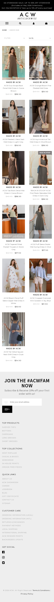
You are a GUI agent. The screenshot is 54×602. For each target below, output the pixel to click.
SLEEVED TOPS (9, 427)
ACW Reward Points (12, 536)
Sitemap (6, 503)
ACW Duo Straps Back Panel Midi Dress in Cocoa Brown (13, 88)
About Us (7, 479)
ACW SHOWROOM (10, 482)
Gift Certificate (10, 496)
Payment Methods (11, 526)
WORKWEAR (8, 460)
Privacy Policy (27, 594)
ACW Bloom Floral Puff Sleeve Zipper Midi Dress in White (13, 300)
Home (4, 30)
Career (6, 486)
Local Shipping (10, 529)
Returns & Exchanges (13, 522)
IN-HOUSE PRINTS (10, 463)
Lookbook (7, 489)
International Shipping (14, 533)
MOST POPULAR (9, 453)
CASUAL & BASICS (10, 457)
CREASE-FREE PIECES (12, 467)
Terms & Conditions (41, 590)
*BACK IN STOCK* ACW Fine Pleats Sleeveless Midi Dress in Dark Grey (40, 193)
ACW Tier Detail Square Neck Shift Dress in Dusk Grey (13, 354)
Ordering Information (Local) (17, 515)
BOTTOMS (6, 431)
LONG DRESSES (9, 438)
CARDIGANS (7, 434)
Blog (4, 493)
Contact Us (8, 500)
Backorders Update (12, 540)
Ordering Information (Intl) (17, 519)
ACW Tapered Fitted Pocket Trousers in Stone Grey (13, 247)
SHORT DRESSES (9, 441)
